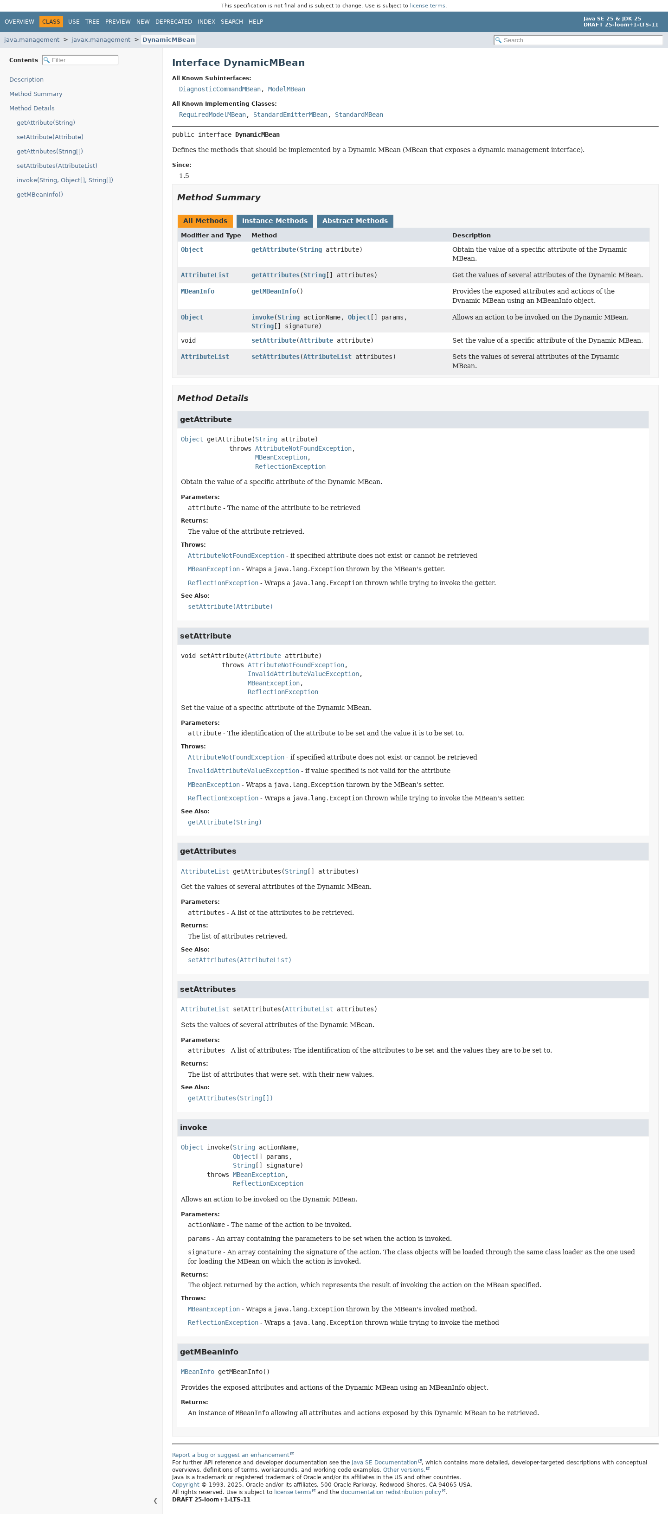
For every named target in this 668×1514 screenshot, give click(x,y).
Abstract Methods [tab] (355, 220)
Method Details (32, 108)
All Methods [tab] (205, 220)
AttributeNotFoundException (303, 448)
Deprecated (173, 22)
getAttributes (275, 275)
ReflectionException (290, 466)
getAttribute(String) (46, 122)
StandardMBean (359, 114)
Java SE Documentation (385, 1462)
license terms (427, 6)
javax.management (100, 39)
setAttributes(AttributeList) (57, 165)
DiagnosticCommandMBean (220, 89)
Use (74, 22)
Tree (92, 22)
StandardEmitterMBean (290, 114)
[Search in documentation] (578, 40)
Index (206, 22)
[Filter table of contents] (80, 60)
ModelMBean (286, 89)
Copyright (185, 1485)
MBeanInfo (197, 291)
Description (26, 79)
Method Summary (36, 93)
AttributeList (205, 275)
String (311, 249)
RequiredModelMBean (212, 114)
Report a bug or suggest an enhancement (230, 1455)
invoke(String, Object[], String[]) (65, 180)
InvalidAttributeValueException (303, 673)
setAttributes (275, 356)
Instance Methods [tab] (275, 220)
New (143, 22)
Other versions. (404, 1470)
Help (256, 22)
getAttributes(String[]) (50, 151)
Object (192, 249)
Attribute (316, 340)
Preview (118, 22)
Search (232, 22)
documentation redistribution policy (391, 1492)
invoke (262, 317)
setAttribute (273, 340)
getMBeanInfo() (40, 194)
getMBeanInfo (273, 291)
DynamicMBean (168, 39)
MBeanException (281, 457)
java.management (31, 39)
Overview (19, 22)
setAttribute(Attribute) (50, 137)
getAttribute (273, 249)
